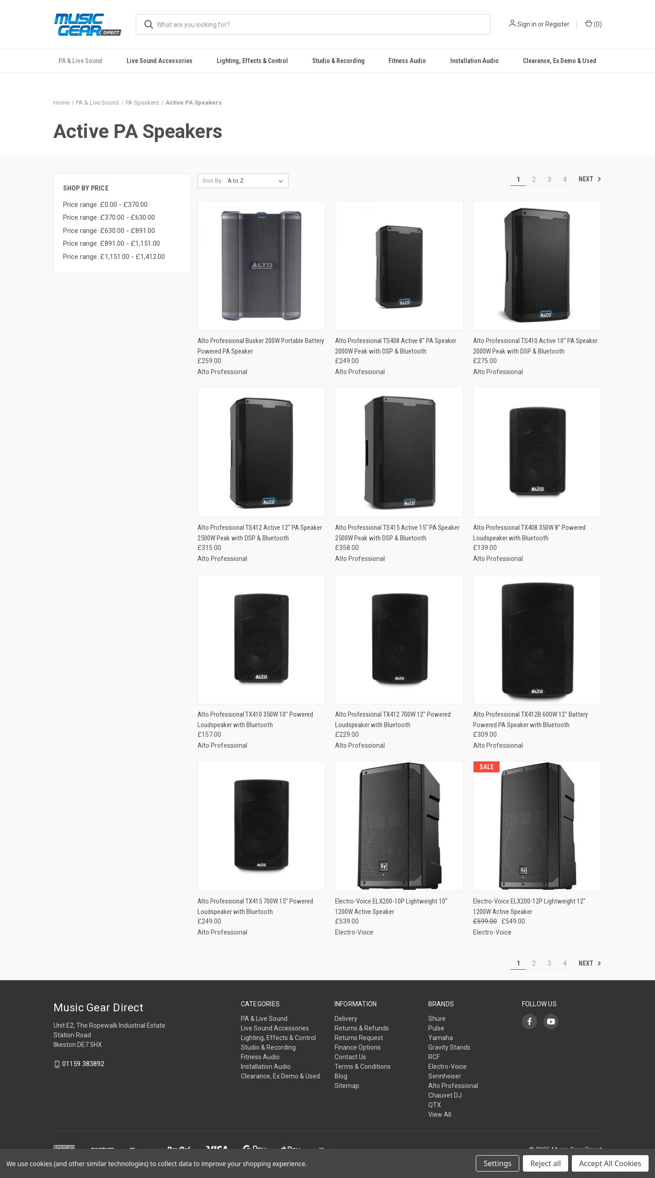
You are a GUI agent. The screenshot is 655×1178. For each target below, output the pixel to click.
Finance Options (358, 1047)
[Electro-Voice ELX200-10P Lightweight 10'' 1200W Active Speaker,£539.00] (399, 826)
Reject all (545, 1163)
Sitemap (347, 1085)
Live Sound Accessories (159, 60)
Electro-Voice (447, 1066)
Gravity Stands (449, 1047)
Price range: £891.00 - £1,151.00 (111, 243)
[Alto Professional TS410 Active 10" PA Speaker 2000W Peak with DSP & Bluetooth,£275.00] (537, 266)
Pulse (436, 1028)
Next (590, 179)
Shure (437, 1018)
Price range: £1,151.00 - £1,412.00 (114, 257)
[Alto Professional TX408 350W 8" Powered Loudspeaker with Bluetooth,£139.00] (537, 452)
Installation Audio (474, 60)
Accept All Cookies (610, 1163)
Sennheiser (444, 1076)
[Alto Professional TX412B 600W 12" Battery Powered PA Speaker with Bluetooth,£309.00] (537, 639)
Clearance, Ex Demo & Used (559, 60)
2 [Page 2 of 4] (534, 179)
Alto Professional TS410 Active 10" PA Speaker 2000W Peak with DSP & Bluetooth (535, 346)
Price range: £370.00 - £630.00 (109, 217)
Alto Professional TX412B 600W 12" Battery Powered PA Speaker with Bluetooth (530, 719)
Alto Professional (453, 1085)
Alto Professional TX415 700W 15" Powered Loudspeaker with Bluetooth (255, 906)
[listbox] (257, 181)
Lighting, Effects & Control (252, 60)
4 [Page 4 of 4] (565, 179)
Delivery (346, 1018)
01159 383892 (83, 1064)
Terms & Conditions (363, 1066)
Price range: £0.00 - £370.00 (105, 205)
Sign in (527, 24)
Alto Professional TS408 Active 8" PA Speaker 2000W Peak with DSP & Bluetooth (395, 346)
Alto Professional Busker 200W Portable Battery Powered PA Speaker (260, 346)
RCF (434, 1057)
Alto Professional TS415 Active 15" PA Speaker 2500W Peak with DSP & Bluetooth (397, 532)
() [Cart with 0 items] (593, 24)
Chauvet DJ (445, 1095)
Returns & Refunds (362, 1028)
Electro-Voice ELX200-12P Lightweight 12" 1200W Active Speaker (529, 906)
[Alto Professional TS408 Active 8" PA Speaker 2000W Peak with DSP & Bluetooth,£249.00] (399, 266)
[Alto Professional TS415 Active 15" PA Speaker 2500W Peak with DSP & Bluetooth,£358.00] (399, 452)
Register (557, 24)
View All (439, 1114)
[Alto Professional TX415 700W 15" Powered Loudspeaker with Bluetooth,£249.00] (261, 826)
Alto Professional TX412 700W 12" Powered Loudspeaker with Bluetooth (393, 719)
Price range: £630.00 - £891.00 (109, 231)
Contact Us (350, 1057)
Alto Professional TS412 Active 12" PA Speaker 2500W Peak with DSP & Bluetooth (259, 532)
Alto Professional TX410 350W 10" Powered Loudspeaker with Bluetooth (255, 719)
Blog (341, 1076)
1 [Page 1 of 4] (518, 179)
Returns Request (359, 1037)
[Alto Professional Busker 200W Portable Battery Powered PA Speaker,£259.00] (261, 266)
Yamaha (440, 1037)
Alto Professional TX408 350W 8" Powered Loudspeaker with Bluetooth (529, 532)
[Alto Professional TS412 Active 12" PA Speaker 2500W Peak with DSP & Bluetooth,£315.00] (261, 452)
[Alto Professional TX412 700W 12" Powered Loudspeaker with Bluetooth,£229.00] (399, 639)
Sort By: (212, 180)
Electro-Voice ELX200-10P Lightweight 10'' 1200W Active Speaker (391, 906)
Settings (497, 1163)
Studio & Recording (338, 60)
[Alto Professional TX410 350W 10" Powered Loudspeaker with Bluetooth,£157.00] (261, 639)
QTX (434, 1105)
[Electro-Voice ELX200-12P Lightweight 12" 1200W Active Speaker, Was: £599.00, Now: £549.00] (537, 826)
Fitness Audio (407, 60)
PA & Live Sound (80, 60)
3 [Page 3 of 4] (549, 179)
